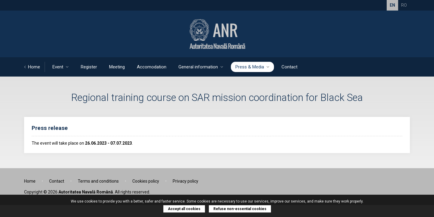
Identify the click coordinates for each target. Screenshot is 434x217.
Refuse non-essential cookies (239, 209)
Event (60, 67)
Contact (289, 67)
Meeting (117, 67)
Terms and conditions (98, 181)
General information (200, 67)
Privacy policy (185, 181)
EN (392, 5)
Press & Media (252, 67)
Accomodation (151, 67)
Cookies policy (145, 181)
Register (89, 67)
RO (404, 5)
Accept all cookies (184, 209)
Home (32, 67)
